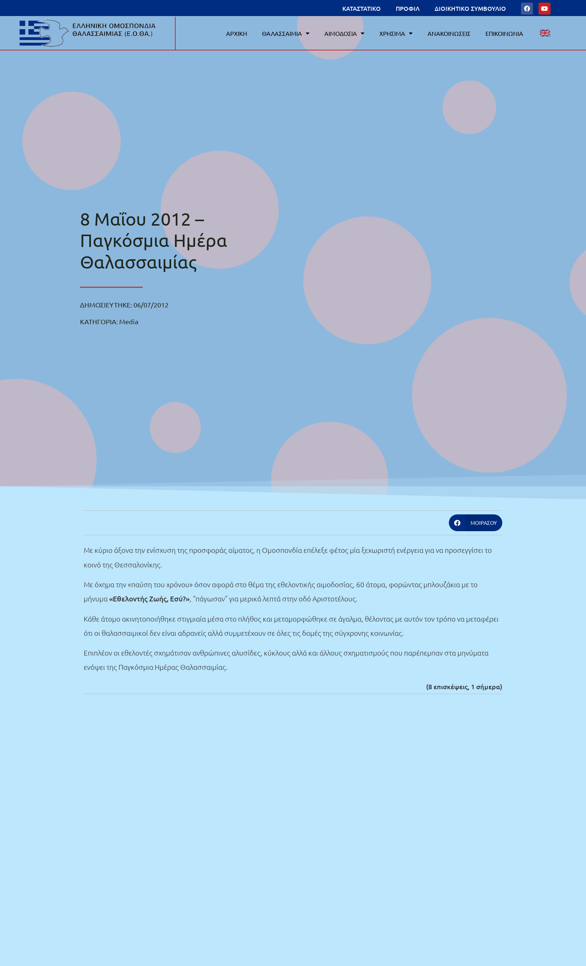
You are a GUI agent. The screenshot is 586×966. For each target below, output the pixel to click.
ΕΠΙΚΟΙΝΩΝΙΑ (504, 33)
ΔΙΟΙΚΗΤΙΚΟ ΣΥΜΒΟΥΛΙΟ (470, 8)
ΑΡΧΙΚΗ (236, 33)
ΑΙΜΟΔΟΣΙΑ (344, 33)
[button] (476, 522)
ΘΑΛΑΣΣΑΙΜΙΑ (285, 33)
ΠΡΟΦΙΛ (408, 8)
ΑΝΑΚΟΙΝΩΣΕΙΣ (449, 33)
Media (128, 321)
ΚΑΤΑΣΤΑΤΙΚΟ (361, 8)
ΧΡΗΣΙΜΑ (396, 33)
